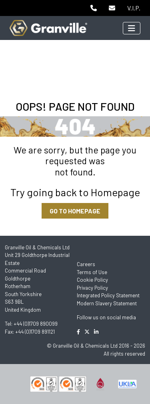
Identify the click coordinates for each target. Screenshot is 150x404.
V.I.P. (133, 8)
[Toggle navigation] (131, 28)
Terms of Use (92, 272)
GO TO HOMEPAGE (75, 211)
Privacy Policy (92, 288)
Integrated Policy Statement (108, 295)
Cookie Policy (92, 280)
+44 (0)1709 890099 (36, 323)
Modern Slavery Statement (107, 303)
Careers (86, 264)
